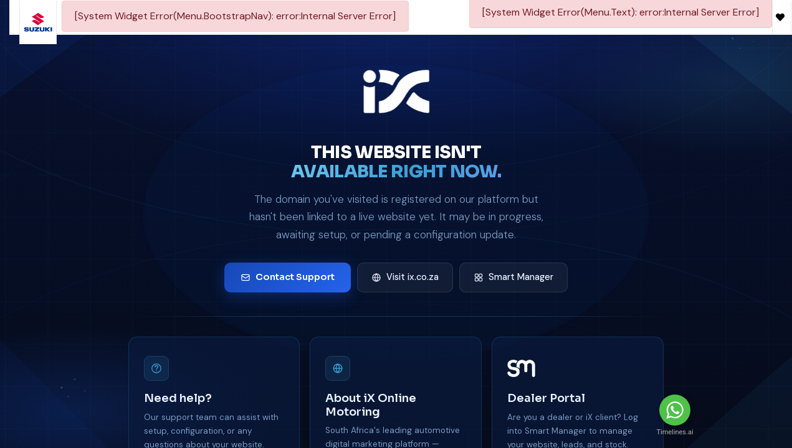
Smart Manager (513, 276)
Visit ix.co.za (405, 276)
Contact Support (288, 276)
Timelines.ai (674, 432)
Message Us (738, 410)
